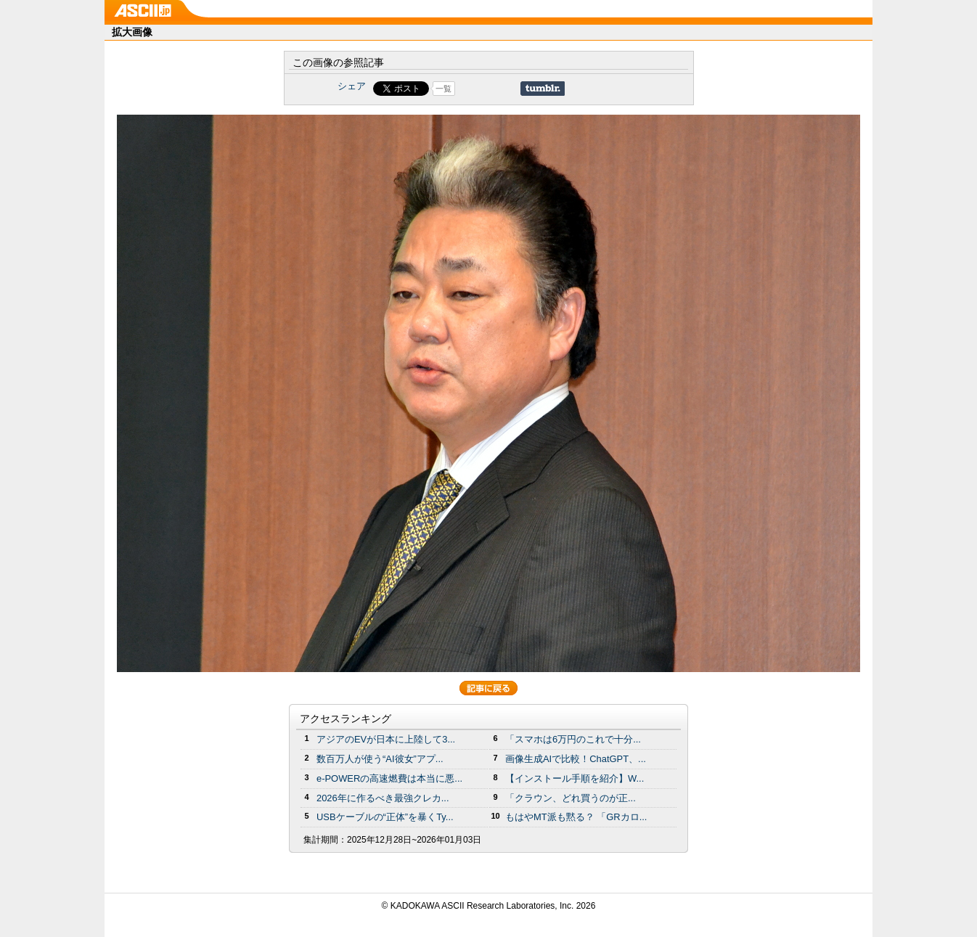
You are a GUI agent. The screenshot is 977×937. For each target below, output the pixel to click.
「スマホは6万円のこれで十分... (573, 739)
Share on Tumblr (542, 88)
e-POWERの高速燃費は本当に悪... (389, 778)
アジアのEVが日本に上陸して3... (385, 739)
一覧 (443, 88)
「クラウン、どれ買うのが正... (570, 798)
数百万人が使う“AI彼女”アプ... (379, 758)
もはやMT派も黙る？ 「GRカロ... (576, 816)
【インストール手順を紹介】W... (574, 778)
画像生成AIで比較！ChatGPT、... (575, 758)
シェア (352, 86)
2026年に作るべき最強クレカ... (382, 798)
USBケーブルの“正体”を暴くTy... (385, 816)
